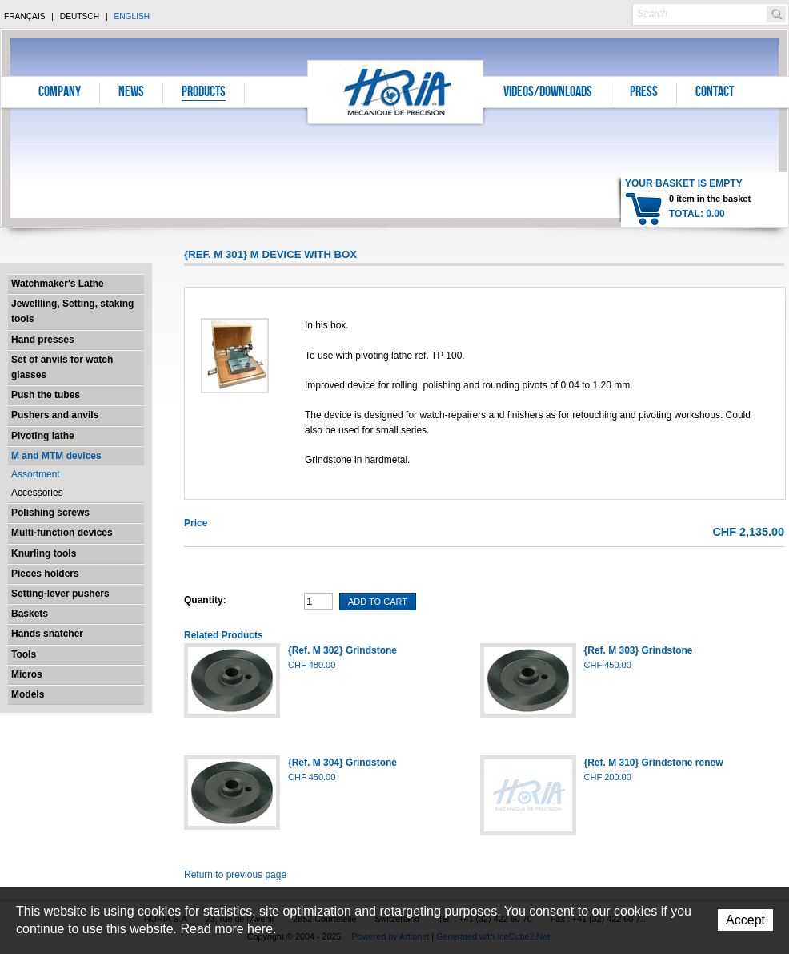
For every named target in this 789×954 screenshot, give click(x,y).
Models (27, 694)
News (131, 93)
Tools (23, 654)
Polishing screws (50, 512)
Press (644, 93)
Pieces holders (45, 573)
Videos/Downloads (547, 93)
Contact (714, 93)
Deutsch (79, 16)
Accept (745, 920)
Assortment (35, 474)
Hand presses (42, 339)
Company (59, 93)
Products (204, 93)
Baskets (29, 613)
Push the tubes (45, 395)
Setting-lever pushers (60, 593)
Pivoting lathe (42, 435)
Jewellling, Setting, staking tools (72, 311)
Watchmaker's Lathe (57, 283)
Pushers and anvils (54, 415)
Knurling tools (43, 553)
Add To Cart (377, 601)
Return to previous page (235, 874)
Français (25, 16)
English (132, 16)
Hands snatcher (47, 633)
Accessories (37, 492)
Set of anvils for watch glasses (62, 367)
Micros (26, 674)
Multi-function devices (62, 532)
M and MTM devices (56, 455)
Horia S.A (396, 91)
